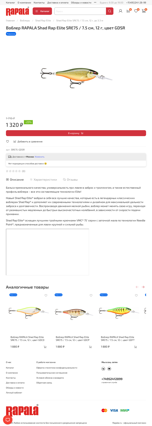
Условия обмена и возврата (50, 377)
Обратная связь (44, 383)
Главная (10, 20)
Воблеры (25, 20)
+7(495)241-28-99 (136, 2)
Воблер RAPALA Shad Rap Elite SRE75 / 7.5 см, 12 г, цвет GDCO (25, 341)
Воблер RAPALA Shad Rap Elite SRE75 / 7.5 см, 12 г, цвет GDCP (73, 341)
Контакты (39, 2)
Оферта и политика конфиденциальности (56, 368)
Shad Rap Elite (43, 20)
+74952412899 (112, 379)
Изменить (39, 156)
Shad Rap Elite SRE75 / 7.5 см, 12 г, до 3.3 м (79, 20)
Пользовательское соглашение (51, 372)
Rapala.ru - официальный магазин (129, 423)
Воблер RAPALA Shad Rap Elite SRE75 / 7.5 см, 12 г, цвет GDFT (121, 341)
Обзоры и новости (81, 2)
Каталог (10, 2)
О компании (24, 2)
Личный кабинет (14, 392)
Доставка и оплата (57, 2)
